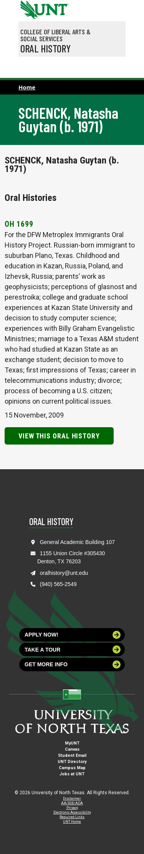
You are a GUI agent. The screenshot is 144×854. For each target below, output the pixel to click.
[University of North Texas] (28, 9)
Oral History (45, 48)
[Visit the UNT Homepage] (57, 7)
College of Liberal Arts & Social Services (55, 35)
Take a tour (73, 649)
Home (26, 87)
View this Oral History (59, 436)
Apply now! (73, 635)
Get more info (73, 664)
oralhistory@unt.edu (64, 573)
